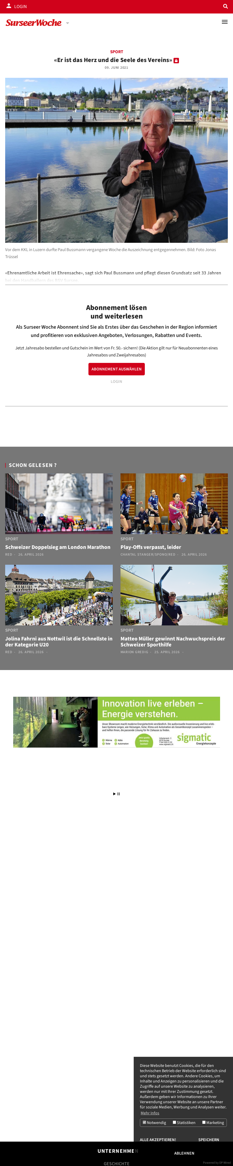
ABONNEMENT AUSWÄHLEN (117, 369)
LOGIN (116, 381)
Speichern (208, 1140)
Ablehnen (184, 1153)
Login (20, 6)
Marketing (213, 1123)
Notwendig (154, 1123)
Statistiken (184, 1123)
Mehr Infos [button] (150, 1113)
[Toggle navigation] (224, 21)
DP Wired (225, 1163)
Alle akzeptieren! (158, 1140)
